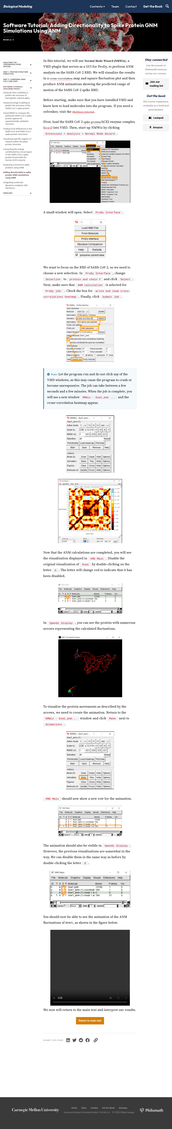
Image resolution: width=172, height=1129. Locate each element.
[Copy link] (104, 1049)
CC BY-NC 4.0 (109, 1112)
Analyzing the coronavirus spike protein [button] (14, 72)
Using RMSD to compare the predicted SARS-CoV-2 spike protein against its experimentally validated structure (17, 151)
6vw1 (61, 135)
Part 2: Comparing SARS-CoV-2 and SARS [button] (15, 94)
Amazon (156, 135)
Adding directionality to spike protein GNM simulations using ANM (16, 233)
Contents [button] (97, 6)
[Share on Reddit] (87, 1049)
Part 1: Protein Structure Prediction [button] (12, 84)
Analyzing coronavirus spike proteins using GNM (16, 220)
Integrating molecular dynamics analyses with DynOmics (15, 247)
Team (115, 6)
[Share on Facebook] (95, 1049)
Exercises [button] (8, 257)
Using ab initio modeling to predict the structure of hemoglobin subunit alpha (17, 113)
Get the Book (152, 6)
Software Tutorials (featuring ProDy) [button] (15, 103)
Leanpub (156, 125)
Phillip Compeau (134, 1112)
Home (75, 1107)
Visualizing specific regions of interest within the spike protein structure (14, 184)
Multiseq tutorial (85, 118)
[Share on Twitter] (80, 1049)
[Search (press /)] (167, 6)
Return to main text (90, 1030)
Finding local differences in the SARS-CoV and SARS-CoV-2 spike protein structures (17, 169)
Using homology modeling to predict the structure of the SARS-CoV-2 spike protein (15, 130)
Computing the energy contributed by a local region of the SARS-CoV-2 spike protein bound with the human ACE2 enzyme (17, 203)
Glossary (131, 1107)
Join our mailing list (154, 91)
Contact (131, 6)
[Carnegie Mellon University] (35, 1110)
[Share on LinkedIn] (73, 1049)
